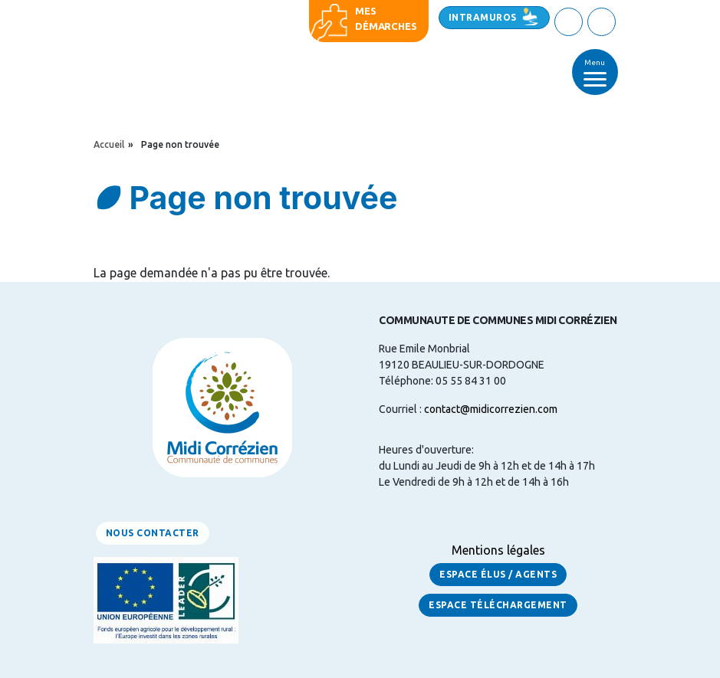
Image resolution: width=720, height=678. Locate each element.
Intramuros (483, 17)
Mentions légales (498, 550)
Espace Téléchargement (498, 605)
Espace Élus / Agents (498, 574)
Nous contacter (152, 533)
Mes (365, 10)
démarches (385, 26)
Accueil (109, 144)
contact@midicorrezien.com (490, 409)
